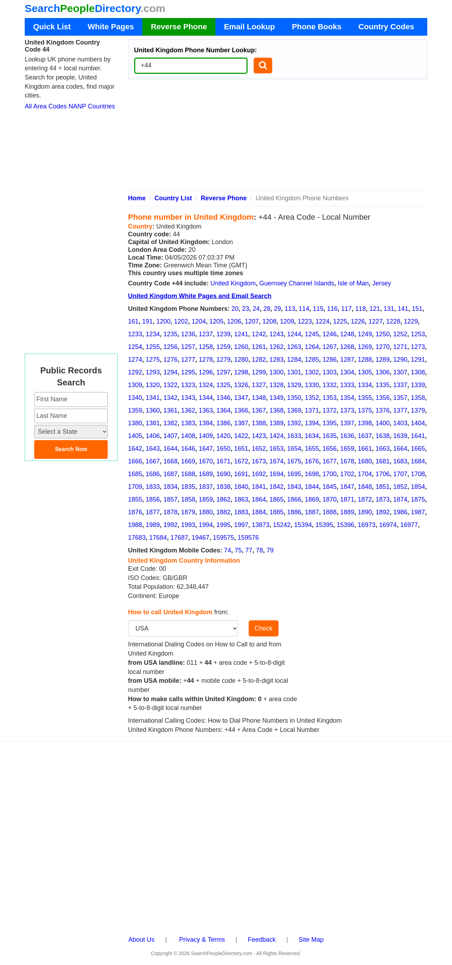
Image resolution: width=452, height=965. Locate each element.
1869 (312, 499)
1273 (418, 346)
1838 (223, 486)
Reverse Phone (179, 26)
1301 (294, 372)
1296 (206, 372)
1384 (206, 423)
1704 (365, 474)
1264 (312, 346)
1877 (153, 512)
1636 (347, 435)
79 (270, 550)
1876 (135, 512)
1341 (153, 397)
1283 (276, 359)
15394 (303, 524)
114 (304, 308)
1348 (259, 397)
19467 (200, 537)
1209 (287, 321)
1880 (206, 512)
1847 (347, 486)
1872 (365, 499)
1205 (216, 321)
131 (388, 308)
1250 (382, 334)
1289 (382, 359)
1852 (400, 486)
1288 (365, 359)
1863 (241, 499)
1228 (393, 321)
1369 (294, 410)
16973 (366, 524)
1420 (223, 435)
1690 (223, 474)
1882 (223, 512)
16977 (409, 524)
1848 (365, 486)
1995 (223, 524)
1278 (206, 359)
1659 (347, 448)
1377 (400, 410)
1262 (276, 346)
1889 (347, 512)
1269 (365, 346)
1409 (206, 435)
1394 (312, 423)
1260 (241, 346)
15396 (345, 524)
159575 (223, 537)
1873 (382, 499)
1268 (347, 346)
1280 (241, 359)
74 (227, 550)
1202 (181, 321)
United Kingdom (233, 283)
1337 (400, 385)
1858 (188, 499)
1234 (153, 334)
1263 (294, 346)
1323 (188, 385)
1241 (241, 334)
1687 (170, 474)
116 (332, 308)
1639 (400, 435)
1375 (365, 410)
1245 (312, 334)
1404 (418, 423)
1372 (329, 410)
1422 (241, 435)
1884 (259, 512)
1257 (188, 346)
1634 (312, 435)
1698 (312, 474)
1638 (382, 435)
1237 (206, 334)
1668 (170, 461)
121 (374, 308)
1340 (135, 397)
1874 (400, 499)
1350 (294, 397)
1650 (223, 448)
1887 (312, 512)
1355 (365, 397)
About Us (142, 939)
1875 (418, 499)
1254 (135, 346)
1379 (418, 410)
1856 (153, 499)
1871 (347, 499)
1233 (135, 334)
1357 (400, 397)
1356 (382, 397)
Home (137, 198)
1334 (365, 385)
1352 (312, 397)
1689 (206, 474)
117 (346, 308)
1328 (276, 385)
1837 (206, 486)
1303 (329, 372)
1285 (312, 359)
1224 (322, 321)
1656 (329, 448)
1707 (400, 474)
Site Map (310, 939)
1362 (188, 410)
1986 (400, 512)
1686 (153, 474)
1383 (188, 423)
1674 (276, 461)
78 (259, 550)
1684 (418, 461)
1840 (241, 486)
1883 (241, 512)
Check (264, 628)
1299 (259, 372)
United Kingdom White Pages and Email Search (200, 296)
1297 (223, 372)
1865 (276, 499)
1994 (206, 524)
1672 (241, 461)
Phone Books (316, 26)
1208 (269, 321)
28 (266, 308)
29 (277, 308)
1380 (135, 423)
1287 (347, 359)
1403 (400, 423)
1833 (153, 486)
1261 (259, 346)
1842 (276, 486)
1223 (305, 321)
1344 (206, 397)
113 (290, 308)
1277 (188, 359)
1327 (259, 385)
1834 (170, 486)
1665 (418, 448)
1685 (135, 474)
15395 (324, 524)
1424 (276, 435)
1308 (418, 372)
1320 (153, 385)
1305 (365, 372)
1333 (347, 385)
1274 (135, 359)
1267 (329, 346)
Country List (173, 198)
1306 (382, 372)
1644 (170, 448)
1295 (188, 372)
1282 (259, 359)
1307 (400, 372)
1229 (411, 321)
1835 (188, 486)
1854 (418, 486)
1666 (135, 461)
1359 (135, 410)
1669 (188, 461)
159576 (248, 537)
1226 (358, 321)
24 (256, 308)
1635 (329, 435)
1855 (135, 499)
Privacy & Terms (202, 939)
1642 (135, 448)
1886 (294, 512)
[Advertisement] (278, 137)
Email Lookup (249, 26)
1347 (241, 397)
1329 (294, 385)
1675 (294, 461)
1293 (153, 372)
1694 (276, 474)
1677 (329, 461)
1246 (329, 334)
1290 (400, 359)
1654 (294, 448)
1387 (241, 423)
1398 (365, 423)
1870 (329, 499)
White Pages (111, 26)
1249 (365, 334)
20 (235, 308)
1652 (259, 448)
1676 (312, 461)
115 (318, 308)
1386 (223, 423)
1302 (312, 372)
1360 (153, 410)
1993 (188, 524)
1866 (294, 499)
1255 (153, 346)
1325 (223, 385)
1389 (276, 423)
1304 (347, 372)
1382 (170, 423)
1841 (259, 486)
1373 (347, 410)
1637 (365, 435)
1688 (188, 474)
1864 (259, 499)
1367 (259, 410)
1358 (418, 397)
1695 (294, 474)
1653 (276, 448)
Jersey (381, 283)
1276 (170, 359)
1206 (234, 321)
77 (248, 550)
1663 (382, 448)
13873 (260, 524)
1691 (241, 474)
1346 (223, 397)
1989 (153, 524)
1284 (294, 359)
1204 (199, 321)
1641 (418, 435)
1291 (418, 359)
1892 (382, 512)
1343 (188, 397)
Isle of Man (353, 283)
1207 (252, 321)
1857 (170, 499)
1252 (400, 334)
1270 (382, 346)
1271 (400, 346)
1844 (312, 486)
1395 (329, 423)
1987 (418, 512)
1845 (329, 486)
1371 (312, 410)
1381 (153, 423)
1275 (153, 359)
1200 (163, 321)
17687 (179, 537)
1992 (170, 524)
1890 (365, 512)
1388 (259, 423)
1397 (347, 423)
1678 (347, 461)
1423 (259, 435)
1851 (382, 486)
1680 (365, 461)
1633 (294, 435)
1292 (135, 372)
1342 (170, 397)
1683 (400, 461)
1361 (170, 410)
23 (245, 308)
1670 (206, 461)
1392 (294, 423)
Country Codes (386, 26)
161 (133, 321)
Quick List (52, 26)
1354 (347, 397)
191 (147, 321)
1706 (382, 474)
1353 (329, 397)
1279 (223, 359)
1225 (340, 321)
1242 (259, 334)
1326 (241, 385)
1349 (276, 397)
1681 (382, 461)
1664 (400, 448)
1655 (312, 448)
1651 (241, 448)
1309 (135, 385)
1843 (294, 486)
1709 (135, 486)
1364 (223, 410)
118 (360, 308)
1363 (206, 410)
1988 (135, 524)
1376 (382, 410)
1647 (206, 448)
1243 (276, 334)
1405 (135, 435)
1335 (382, 385)
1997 (241, 524)
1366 (241, 410)
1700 (329, 474)
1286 (329, 359)
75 (238, 550)
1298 (241, 372)
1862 (223, 499)
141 (403, 308)
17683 (137, 537)
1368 (276, 410)
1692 (259, 474)
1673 (259, 461)
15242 (282, 524)
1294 (170, 372)
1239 (223, 334)
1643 (153, 448)
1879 (188, 512)
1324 (206, 385)
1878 (170, 512)
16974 (388, 524)
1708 (418, 474)
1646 (188, 448)
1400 (382, 423)
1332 (329, 385)
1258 (206, 346)
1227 (375, 321)
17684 (158, 537)
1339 (418, 385)
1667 (153, 461)
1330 (312, 385)
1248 (347, 334)
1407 (170, 435)
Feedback (262, 939)
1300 (276, 372)
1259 (223, 346)
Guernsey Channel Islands (296, 283)
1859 (206, 499)
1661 (365, 448)
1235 (170, 334)
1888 (329, 512)
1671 (223, 461)
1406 (153, 435)
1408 (188, 435)
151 (417, 308)
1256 (170, 346)
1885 (276, 512)
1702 (347, 474)
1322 (170, 385)
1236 (188, 334)
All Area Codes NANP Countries (70, 106)
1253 (418, 334)
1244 (294, 334)
